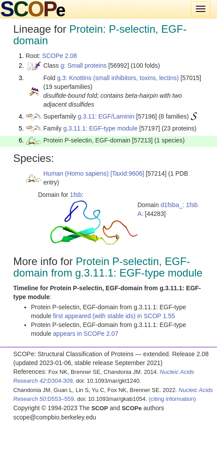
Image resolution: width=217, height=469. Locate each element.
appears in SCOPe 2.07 (85, 333)
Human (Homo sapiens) (76, 173)
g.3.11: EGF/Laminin (106, 116)
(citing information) (172, 399)
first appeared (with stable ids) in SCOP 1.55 (114, 315)
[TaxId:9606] (127, 173)
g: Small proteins (84, 65)
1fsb (75, 194)
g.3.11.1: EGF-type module (100, 128)
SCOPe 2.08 (59, 55)
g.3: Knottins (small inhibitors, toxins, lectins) (118, 77)
